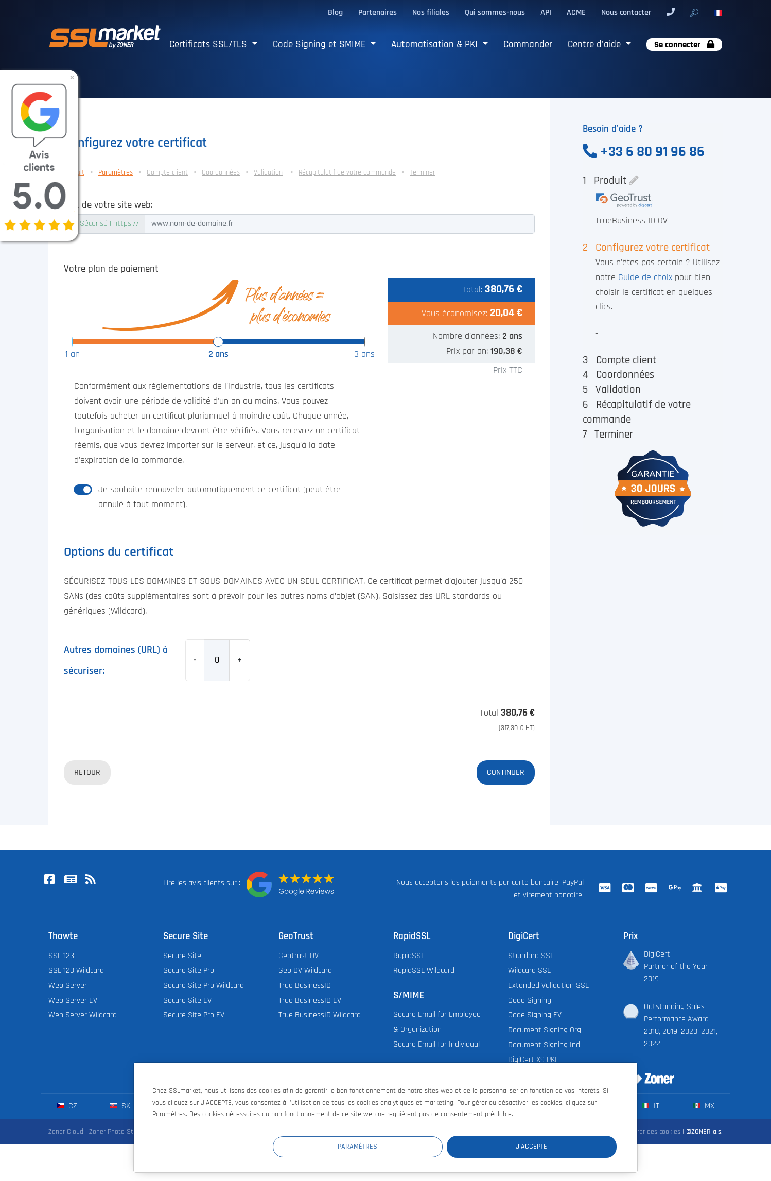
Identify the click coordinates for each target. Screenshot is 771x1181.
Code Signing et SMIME (320, 44)
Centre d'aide (595, 44)
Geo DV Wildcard (305, 970)
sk (120, 1106)
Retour (87, 772)
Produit (610, 180)
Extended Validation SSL (548, 985)
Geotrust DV (298, 955)
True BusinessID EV (309, 1000)
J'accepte (555, 1146)
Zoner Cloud (65, 1131)
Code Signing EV (535, 1015)
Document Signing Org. (545, 1029)
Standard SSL (531, 955)
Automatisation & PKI (435, 44)
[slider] (218, 342)
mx (703, 1106)
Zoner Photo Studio (117, 1131)
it (650, 1106)
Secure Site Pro (188, 970)
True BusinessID (304, 985)
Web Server (67, 985)
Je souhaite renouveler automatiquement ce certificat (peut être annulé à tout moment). (219, 497)
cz (67, 1106)
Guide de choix (645, 277)
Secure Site (182, 955)
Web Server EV (72, 1000)
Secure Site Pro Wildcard (203, 985)
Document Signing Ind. (545, 1044)
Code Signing (529, 1000)
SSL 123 (61, 955)
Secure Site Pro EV (193, 1015)
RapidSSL (409, 955)
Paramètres (427, 1146)
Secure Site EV (187, 1000)
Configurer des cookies (647, 1131)
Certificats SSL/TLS (209, 44)
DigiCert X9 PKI (532, 1059)
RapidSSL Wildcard (423, 970)
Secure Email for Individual (436, 1044)
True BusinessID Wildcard (319, 1015)
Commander (527, 44)
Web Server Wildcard (82, 1015)
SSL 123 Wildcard (76, 970)
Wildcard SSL (529, 970)
